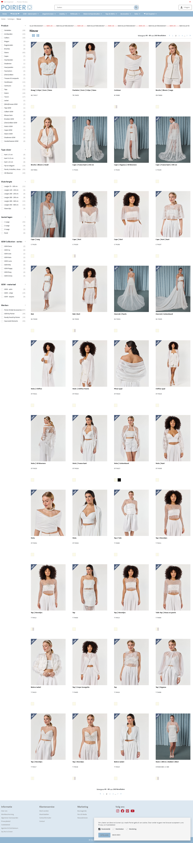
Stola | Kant (160, 463)
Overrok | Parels (120, 314)
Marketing (132, 829)
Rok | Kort (76, 314)
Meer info (116, 835)
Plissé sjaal (118, 388)
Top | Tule (118, 538)
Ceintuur (117, 90)
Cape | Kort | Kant (162, 239)
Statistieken (120, 829)
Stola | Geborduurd (121, 463)
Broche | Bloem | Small (39, 164)
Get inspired (8, 2)
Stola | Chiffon (36, 388)
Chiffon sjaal (160, 388)
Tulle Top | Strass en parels (166, 612)
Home (3, 19)
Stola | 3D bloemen (38, 463)
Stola (34, 538)
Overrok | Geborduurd (164, 314)
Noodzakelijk (105, 829)
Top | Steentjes (161, 538)
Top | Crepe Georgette (80, 687)
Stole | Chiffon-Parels (80, 388)
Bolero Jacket (36, 687)
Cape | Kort (76, 239)
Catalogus (11, 19)
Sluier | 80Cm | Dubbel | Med (167, 761)
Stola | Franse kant (79, 463)
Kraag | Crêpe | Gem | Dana (41, 90)
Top (75, 612)
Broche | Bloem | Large (164, 90)
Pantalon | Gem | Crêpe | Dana (84, 90)
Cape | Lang (35, 239)
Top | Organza (161, 687)
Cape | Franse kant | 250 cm (83, 164)
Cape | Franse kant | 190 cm (166, 164)
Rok (34, 314)
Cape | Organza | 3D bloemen (125, 164)
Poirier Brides (22, 2)
